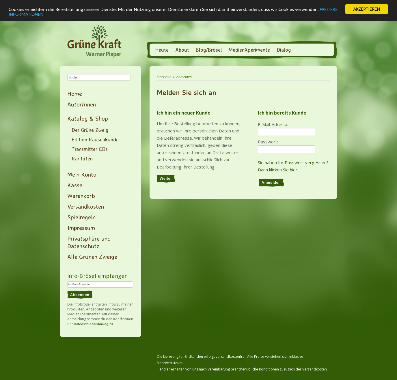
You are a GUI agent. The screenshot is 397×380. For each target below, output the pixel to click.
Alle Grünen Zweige (92, 256)
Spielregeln (81, 217)
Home (74, 93)
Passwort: (268, 142)
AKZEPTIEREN (366, 9)
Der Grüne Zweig (90, 130)
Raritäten (82, 158)
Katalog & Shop (87, 118)
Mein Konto (81, 174)
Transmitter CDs (90, 149)
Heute (162, 49)
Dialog (284, 49)
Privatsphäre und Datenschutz (89, 242)
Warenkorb (81, 195)
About (182, 49)
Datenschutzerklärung (91, 324)
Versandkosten (85, 206)
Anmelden (184, 76)
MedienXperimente (249, 49)
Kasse (74, 185)
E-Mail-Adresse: (273, 124)
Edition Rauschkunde (95, 139)
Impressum (81, 227)
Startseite (164, 76)
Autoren (81, 104)
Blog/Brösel (209, 49)
